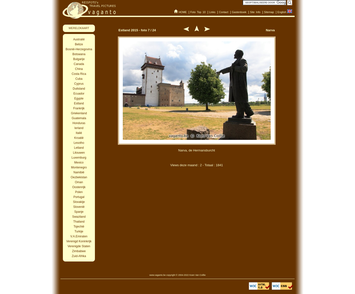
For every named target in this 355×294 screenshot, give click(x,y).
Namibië (78, 172)
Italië (79, 133)
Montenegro (79, 167)
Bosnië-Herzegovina (79, 49)
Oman (79, 182)
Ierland (79, 128)
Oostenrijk (79, 187)
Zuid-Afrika (79, 256)
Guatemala (79, 118)
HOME (182, 12)
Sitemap (269, 12)
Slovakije (79, 202)
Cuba (79, 79)
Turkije (78, 231)
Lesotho (79, 143)
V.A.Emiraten (79, 236)
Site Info (255, 12)
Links (212, 12)
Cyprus (79, 83)
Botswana (79, 54)
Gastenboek (239, 12)
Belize (79, 44)
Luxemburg (78, 157)
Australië (79, 39)
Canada (79, 64)
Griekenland (79, 113)
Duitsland (79, 88)
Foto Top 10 (198, 12)
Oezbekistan (79, 177)
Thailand (79, 221)
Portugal (79, 197)
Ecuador (79, 93)
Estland (79, 103)
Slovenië (79, 207)
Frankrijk (79, 108)
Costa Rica (79, 74)
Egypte (78, 98)
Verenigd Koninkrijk (79, 241)
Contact (223, 12)
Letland (79, 147)
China (79, 69)
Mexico (79, 162)
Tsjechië (78, 226)
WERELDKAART (79, 28)
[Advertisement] (196, 196)
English (281, 12)
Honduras (78, 123)
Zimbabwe (79, 251)
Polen (79, 192)
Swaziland (79, 216)
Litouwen (79, 152)
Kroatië (79, 138)
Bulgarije (79, 59)
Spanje (78, 211)
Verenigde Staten (79, 246)
